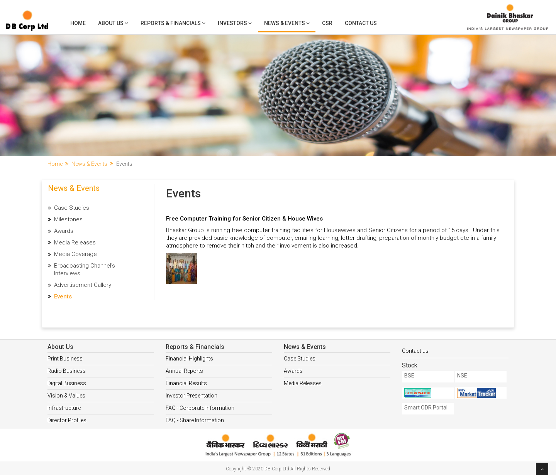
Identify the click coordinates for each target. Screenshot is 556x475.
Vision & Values (66, 395)
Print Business (65, 358)
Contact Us (361, 23)
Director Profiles (66, 420)
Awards (63, 230)
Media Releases (75, 242)
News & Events (287, 23)
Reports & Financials (173, 23)
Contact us (415, 351)
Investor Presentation (191, 395)
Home (78, 23)
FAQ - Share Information (195, 420)
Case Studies (71, 207)
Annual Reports (184, 371)
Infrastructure (64, 408)
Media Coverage (75, 254)
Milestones (68, 219)
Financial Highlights (189, 358)
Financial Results (186, 383)
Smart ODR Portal (426, 407)
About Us (113, 23)
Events (63, 296)
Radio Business (66, 371)
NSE (462, 375)
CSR (327, 23)
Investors (235, 23)
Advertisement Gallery (82, 284)
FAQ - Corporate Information (200, 408)
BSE (409, 375)
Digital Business (66, 383)
